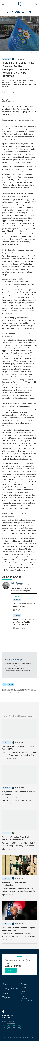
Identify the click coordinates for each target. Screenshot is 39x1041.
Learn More (9, 674)
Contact (23, 991)
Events (23, 987)
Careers (23, 994)
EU (4, 684)
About (5, 992)
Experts (6, 997)
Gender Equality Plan (27, 1001)
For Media (24, 998)
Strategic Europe (20, 59)
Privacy (23, 996)
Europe (11, 684)
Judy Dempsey (8, 100)
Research (6, 984)
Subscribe (10, 970)
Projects (24, 984)
